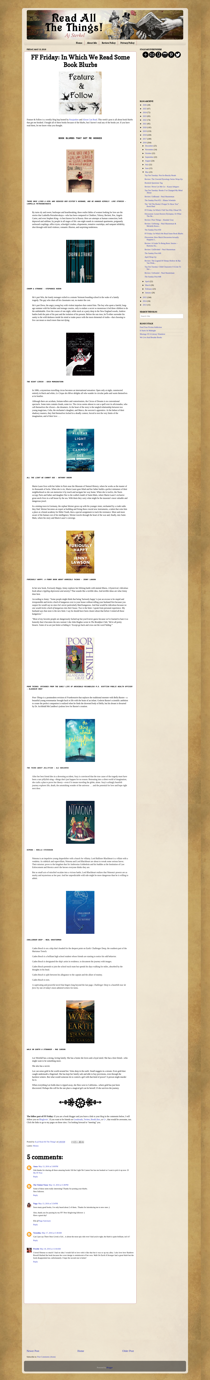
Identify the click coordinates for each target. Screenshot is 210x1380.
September (149, 157)
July (147, 164)
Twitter (87, 1119)
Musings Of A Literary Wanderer (152, 334)
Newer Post (33, 1350)
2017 (145, 139)
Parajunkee (74, 119)
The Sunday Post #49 (153, 253)
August (148, 161)
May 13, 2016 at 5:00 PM (48, 1166)
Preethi (36, 1249)
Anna (35, 1166)
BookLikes (95, 1119)
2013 (145, 305)
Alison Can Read (90, 119)
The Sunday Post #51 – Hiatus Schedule (160, 200)
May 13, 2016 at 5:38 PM (58, 1185)
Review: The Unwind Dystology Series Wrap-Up (164, 179)
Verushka (37, 1233)
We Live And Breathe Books (151, 337)
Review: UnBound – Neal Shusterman (159, 196)
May (147, 172)
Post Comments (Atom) (46, 1357)
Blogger (109, 1367)
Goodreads (78, 1119)
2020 (145, 127)
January (148, 293)
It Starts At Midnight (148, 330)
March (148, 285)
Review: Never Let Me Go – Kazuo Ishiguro (162, 187)
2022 (145, 120)
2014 (145, 301)
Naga (35, 1203)
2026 (145, 105)
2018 (145, 135)
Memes (36, 1146)
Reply (35, 1177)
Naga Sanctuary (45, 1221)
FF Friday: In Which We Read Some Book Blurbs (164, 233)
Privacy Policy (127, 43)
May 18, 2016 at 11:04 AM (50, 1249)
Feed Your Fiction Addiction (151, 327)
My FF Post (37, 1173)
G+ (105, 1119)
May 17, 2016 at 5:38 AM (52, 1233)
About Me (92, 43)
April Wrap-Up (150, 257)
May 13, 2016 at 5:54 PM (48, 1203)
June (147, 168)
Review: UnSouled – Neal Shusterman (159, 273)
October (148, 153)
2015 (145, 297)
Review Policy (109, 43)
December (149, 146)
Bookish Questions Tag (154, 183)
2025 (145, 109)
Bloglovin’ (43, 1119)
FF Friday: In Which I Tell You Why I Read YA (163, 210)
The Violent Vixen (40, 1185)
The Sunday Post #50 (153, 230)
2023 (145, 116)
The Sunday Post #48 (153, 277)
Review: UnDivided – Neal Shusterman (160, 249)
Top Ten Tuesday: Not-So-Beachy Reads (160, 175)
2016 (145, 142)
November (149, 149)
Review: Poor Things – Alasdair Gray (159, 220)
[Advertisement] (80, 1326)
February (149, 289)
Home (79, 43)
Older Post (128, 1350)
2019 (145, 131)
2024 (145, 112)
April (147, 281)
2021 (145, 124)
